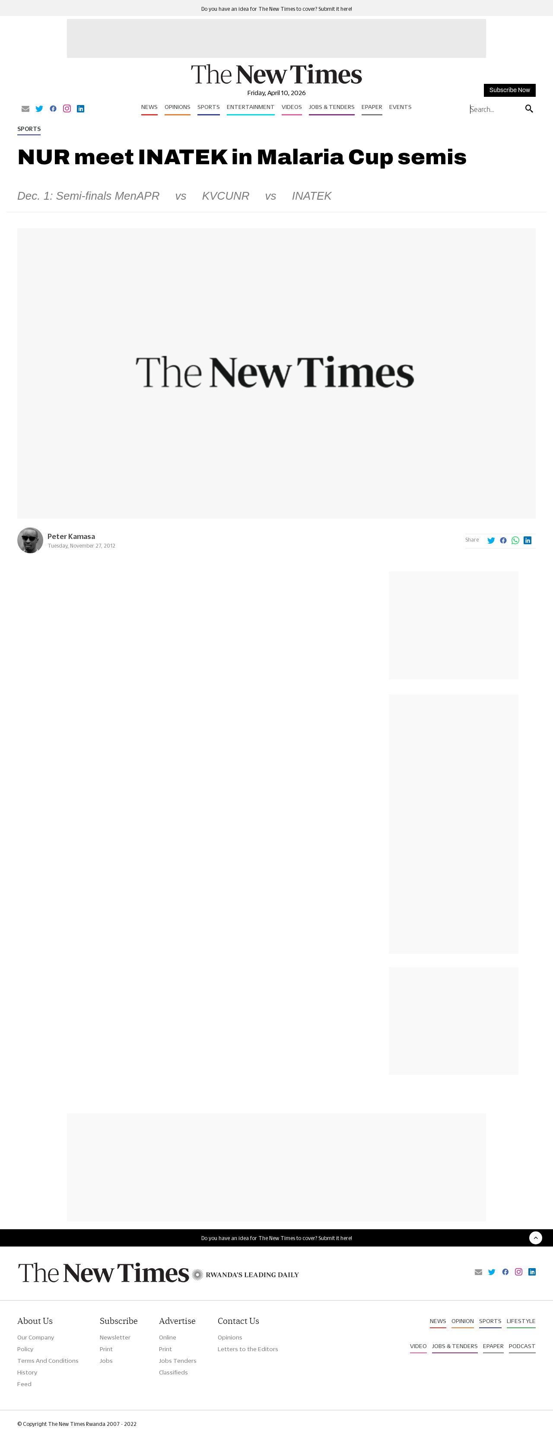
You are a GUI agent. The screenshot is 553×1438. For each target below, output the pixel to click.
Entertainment (251, 106)
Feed (24, 1384)
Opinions (178, 106)
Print (106, 1349)
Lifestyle (521, 1320)
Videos (292, 106)
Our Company (35, 1337)
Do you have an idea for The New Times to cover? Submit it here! (276, 9)
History (27, 1372)
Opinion (462, 1320)
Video (418, 1345)
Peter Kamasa (71, 536)
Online (167, 1337)
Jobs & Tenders (332, 106)
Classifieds (173, 1372)
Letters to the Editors (248, 1349)
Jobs (106, 1360)
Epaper (372, 106)
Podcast (522, 1345)
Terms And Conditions (48, 1360)
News (149, 106)
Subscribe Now (509, 90)
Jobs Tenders (178, 1360)
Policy (25, 1349)
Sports (208, 106)
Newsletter (115, 1337)
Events (400, 106)
